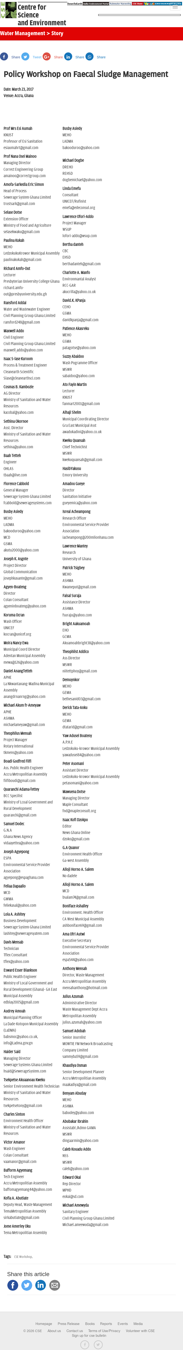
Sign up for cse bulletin (89, 1335)
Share (10, 57)
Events (123, 1324)
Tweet (31, 57)
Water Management (22, 34)
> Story (54, 34)
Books (90, 1324)
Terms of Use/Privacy (104, 1331)
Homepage (44, 1324)
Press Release (69, 1324)
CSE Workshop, (23, 1257)
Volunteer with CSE (140, 1331)
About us (54, 1331)
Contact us (75, 1331)
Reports (106, 1324)
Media (138, 1324)
